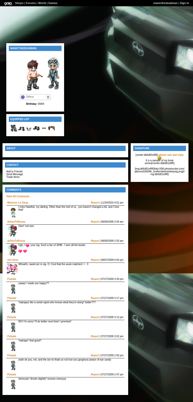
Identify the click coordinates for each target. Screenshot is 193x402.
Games (53, 3)
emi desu (12, 260)
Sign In (184, 3)
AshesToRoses (16, 221)
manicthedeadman (165, 3)
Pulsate (11, 279)
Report (95, 202)
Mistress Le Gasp (17, 202)
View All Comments (17, 196)
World (42, 3)
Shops (19, 3)
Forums (31, 3)
